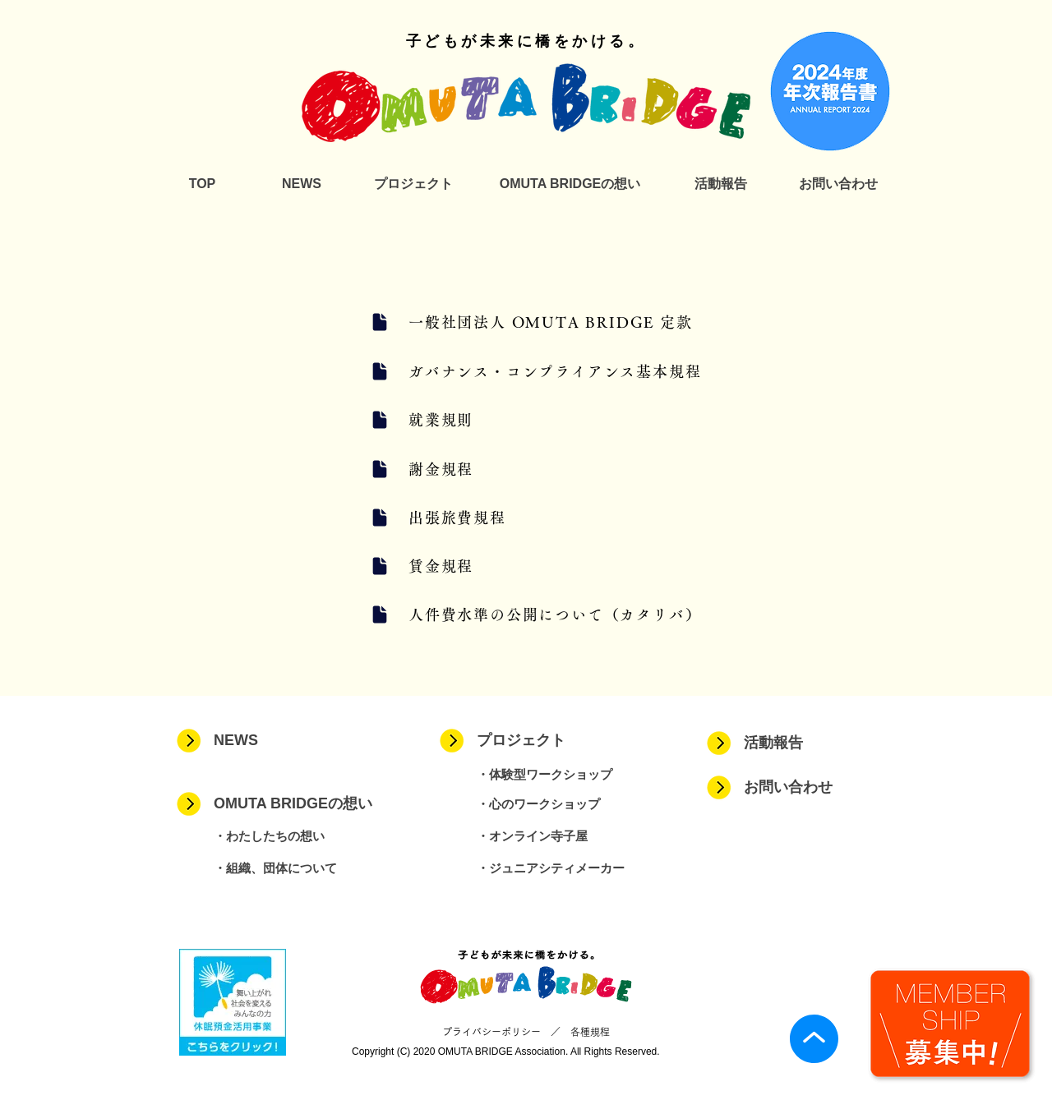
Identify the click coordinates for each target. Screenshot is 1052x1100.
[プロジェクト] (413, 184)
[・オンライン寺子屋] (570, 836)
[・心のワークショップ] (570, 804)
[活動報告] (720, 184)
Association (540, 1051)
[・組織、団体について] (307, 868)
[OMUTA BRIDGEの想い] (570, 184)
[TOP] (202, 184)
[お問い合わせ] (838, 184)
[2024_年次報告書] (830, 91)
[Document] (379, 322)
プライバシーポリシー (491, 1032)
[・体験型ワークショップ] (570, 774)
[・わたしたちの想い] (307, 836)
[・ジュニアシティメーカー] (570, 868)
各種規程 (590, 1032)
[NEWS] (301, 184)
